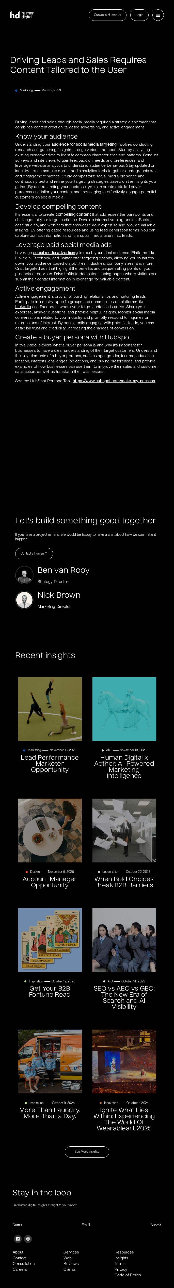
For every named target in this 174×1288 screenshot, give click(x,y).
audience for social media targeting (84, 144)
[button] (158, 15)
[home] (22, 15)
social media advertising (55, 252)
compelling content (73, 214)
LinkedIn (23, 306)
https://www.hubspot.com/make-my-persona (114, 380)
